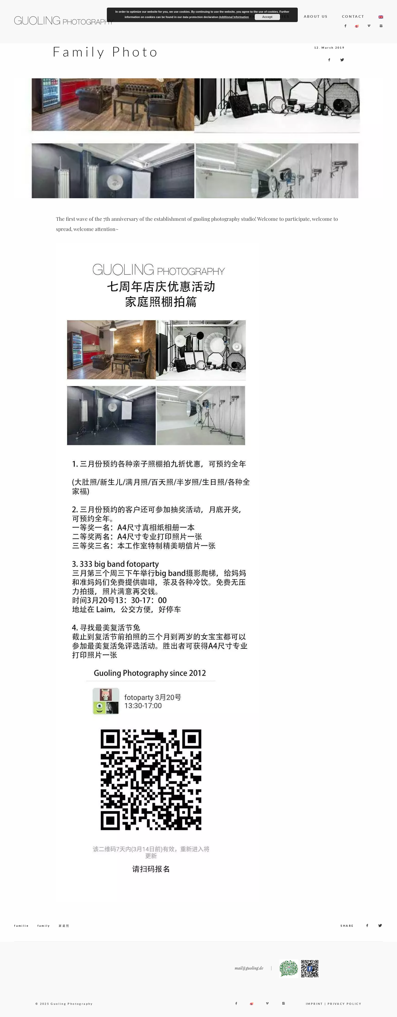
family (43, 933)
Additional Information (234, 17)
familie (21, 933)
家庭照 (64, 933)
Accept (267, 17)
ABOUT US (316, 16)
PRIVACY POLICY (345, 1011)
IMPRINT (314, 1011)
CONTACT (353, 16)
